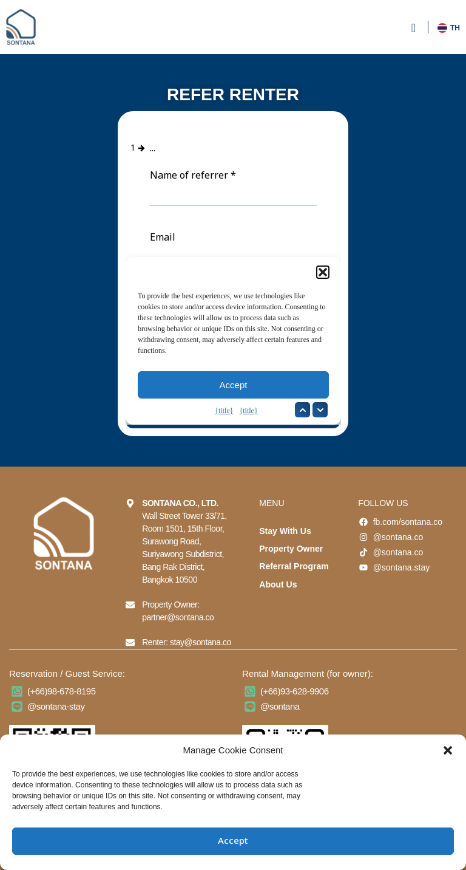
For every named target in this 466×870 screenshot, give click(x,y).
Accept (233, 841)
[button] (448, 750)
